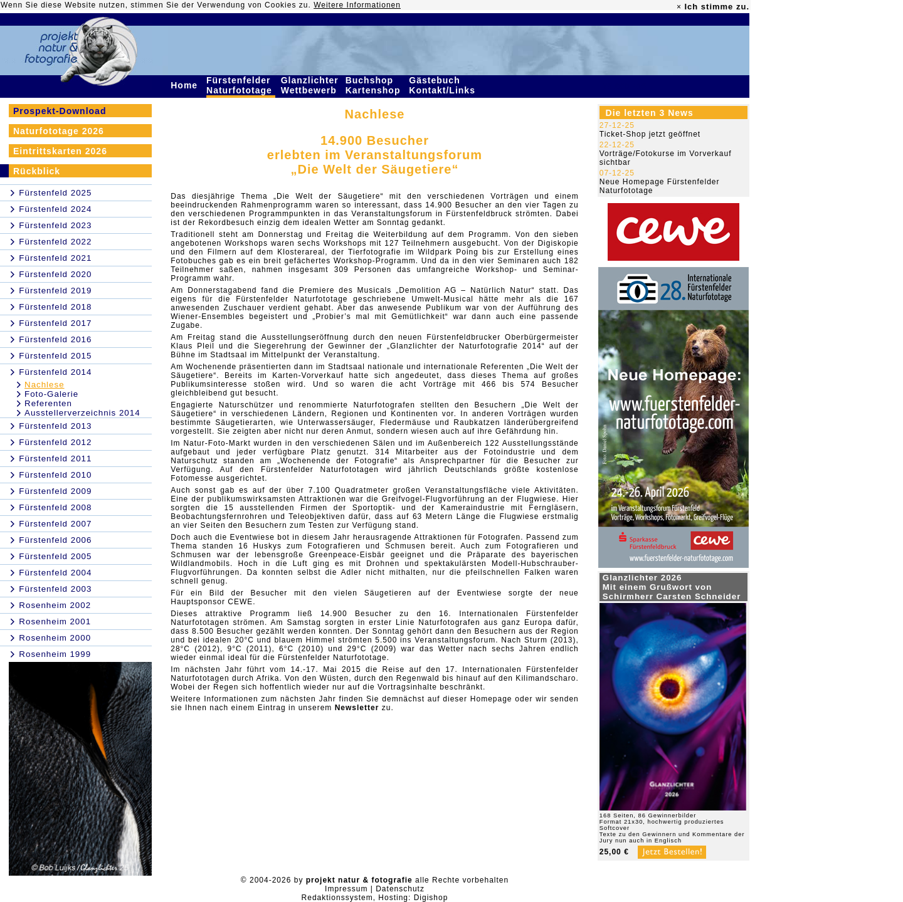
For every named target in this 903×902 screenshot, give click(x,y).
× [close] (679, 7)
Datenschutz (400, 888)
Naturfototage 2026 (58, 131)
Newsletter (357, 707)
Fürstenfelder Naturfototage (240, 85)
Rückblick (36, 171)
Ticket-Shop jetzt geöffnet (649, 134)
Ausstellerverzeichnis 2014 (82, 412)
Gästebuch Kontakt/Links (443, 85)
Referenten (48, 403)
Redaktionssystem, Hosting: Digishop (375, 897)
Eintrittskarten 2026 (60, 151)
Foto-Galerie (51, 394)
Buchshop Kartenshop (375, 85)
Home (186, 85)
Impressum (346, 888)
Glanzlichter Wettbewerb (310, 85)
